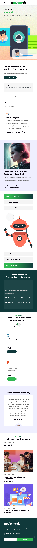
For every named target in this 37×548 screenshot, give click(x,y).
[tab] (17, 324)
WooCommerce (10, 132)
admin (5, 442)
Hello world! (8, 445)
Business (18, 132)
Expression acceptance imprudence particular (16, 511)
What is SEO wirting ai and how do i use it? (16, 302)
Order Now (11, 351)
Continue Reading (8, 447)
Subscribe (25, 539)
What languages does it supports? (14, 297)
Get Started (10, 77)
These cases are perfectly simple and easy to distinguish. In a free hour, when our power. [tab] (18, 87)
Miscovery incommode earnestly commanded (15, 478)
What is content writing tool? (12, 284)
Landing (25, 132)
